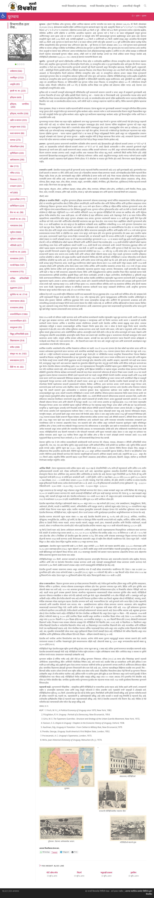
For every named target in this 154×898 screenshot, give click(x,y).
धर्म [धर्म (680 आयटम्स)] (14, 192)
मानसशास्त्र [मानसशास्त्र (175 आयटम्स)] (17, 271)
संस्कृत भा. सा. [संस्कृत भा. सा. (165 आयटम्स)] (18, 353)
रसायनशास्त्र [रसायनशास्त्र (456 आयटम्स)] (17, 300)
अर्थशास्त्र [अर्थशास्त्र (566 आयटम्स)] (16, 70)
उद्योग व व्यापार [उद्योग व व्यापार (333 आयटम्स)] (18, 120)
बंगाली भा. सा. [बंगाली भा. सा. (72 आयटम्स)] (17, 218)
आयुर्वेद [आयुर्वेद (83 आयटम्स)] (15, 84)
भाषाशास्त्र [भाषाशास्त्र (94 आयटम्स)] (16, 225)
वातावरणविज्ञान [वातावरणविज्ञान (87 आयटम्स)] (18, 320)
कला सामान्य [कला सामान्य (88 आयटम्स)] (17, 133)
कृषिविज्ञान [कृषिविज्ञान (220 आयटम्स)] (17, 153)
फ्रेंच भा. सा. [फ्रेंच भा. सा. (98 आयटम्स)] (16, 212)
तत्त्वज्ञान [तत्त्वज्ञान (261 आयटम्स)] (16, 185)
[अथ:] (132, 16)
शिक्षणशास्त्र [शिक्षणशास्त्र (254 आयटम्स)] (17, 340)
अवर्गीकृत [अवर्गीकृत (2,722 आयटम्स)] (17, 77)
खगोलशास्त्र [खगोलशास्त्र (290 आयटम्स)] (17, 159)
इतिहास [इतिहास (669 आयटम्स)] (15, 97)
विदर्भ (79, 872)
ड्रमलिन (133, 872)
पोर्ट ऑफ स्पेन (52, 872)
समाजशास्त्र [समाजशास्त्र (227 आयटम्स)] (17, 360)
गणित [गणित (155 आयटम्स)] (15, 172)
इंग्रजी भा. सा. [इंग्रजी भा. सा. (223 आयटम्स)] (18, 90)
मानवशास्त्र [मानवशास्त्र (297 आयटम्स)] (16, 258)
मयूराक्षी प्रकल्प (106, 872)
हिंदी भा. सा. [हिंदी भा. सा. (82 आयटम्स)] (17, 366)
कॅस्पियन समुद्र (14, 57)
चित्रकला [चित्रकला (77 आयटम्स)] (15, 179)
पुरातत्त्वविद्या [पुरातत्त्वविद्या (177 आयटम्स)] (17, 199)
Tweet (54, 852)
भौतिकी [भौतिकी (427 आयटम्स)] (15, 245)
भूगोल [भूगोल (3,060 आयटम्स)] (15, 232)
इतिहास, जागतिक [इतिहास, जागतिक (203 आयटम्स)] (19, 105)
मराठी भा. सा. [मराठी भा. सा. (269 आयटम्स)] (18, 251)
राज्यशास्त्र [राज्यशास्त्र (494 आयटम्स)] (16, 307)
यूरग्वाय (144, 16)
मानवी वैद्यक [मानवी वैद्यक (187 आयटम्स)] (17, 265)
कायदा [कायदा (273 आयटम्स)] (15, 139)
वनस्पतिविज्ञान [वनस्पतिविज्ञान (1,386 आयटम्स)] (18, 314)
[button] (3, 15)
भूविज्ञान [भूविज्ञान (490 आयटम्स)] (16, 238)
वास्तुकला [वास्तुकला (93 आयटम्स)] (16, 327)
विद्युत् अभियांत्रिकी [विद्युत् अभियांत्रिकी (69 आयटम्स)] (19, 333)
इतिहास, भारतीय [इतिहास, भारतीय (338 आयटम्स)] (19, 113)
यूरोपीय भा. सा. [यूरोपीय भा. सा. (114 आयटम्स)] (18, 294)
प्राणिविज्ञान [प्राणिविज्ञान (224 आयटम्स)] (17, 205)
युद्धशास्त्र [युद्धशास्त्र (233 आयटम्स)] (16, 287)
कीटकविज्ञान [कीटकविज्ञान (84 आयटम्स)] (17, 146)
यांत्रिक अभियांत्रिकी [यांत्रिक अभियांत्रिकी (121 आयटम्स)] (19, 280)
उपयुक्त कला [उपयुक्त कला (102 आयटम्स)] (18, 126)
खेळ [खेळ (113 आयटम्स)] (14, 166)
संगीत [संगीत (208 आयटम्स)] (15, 347)
